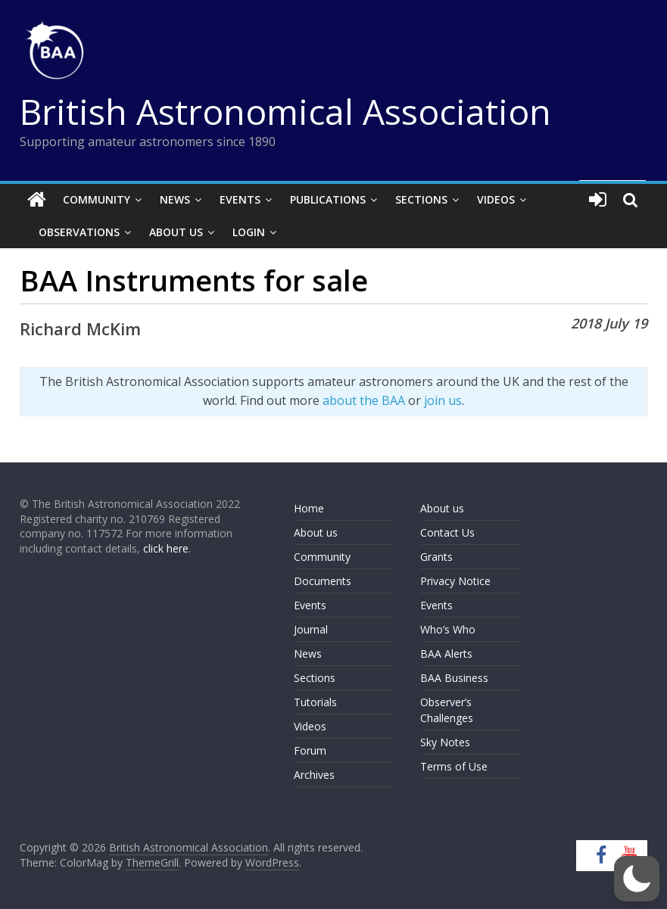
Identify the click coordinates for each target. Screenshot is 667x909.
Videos (496, 199)
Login (248, 232)
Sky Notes (445, 742)
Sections (421, 199)
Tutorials (315, 702)
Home (309, 508)
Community (96, 199)
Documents (322, 581)
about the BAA (364, 400)
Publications (328, 199)
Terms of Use (454, 766)
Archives (314, 774)
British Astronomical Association (285, 111)
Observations (79, 232)
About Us (176, 232)
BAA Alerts (446, 653)
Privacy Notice (455, 581)
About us (316, 532)
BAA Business (454, 678)
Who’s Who (447, 629)
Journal (311, 629)
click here (166, 548)
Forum (310, 750)
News (175, 199)
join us (443, 400)
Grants (436, 556)
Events (240, 199)
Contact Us (447, 532)
